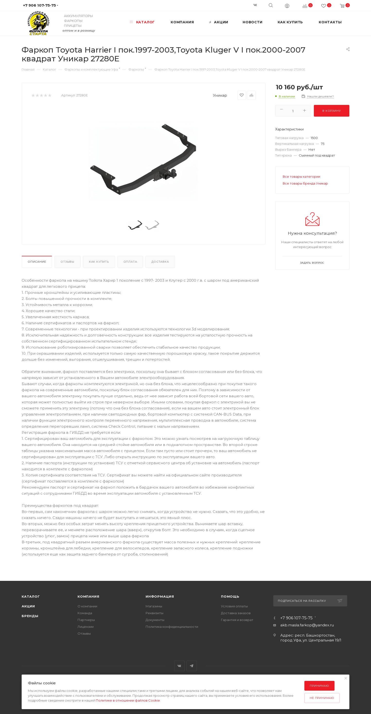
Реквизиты (154, 613)
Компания (88, 596)
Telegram (191, 666)
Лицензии (86, 627)
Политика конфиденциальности (172, 627)
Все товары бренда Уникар (305, 183)
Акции (28, 606)
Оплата (130, 261)
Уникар (220, 95)
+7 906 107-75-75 (296, 618)
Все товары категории (301, 176)
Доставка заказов (236, 613)
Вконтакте (179, 666)
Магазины (154, 606)
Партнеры (86, 620)
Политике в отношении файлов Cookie (128, 700)
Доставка (160, 261)
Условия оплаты (234, 606)
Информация (160, 596)
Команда (85, 613)
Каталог (31, 596)
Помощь (230, 596)
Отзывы (67, 261)
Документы (155, 620)
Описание (37, 261)
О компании (87, 606)
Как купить (99, 261)
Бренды (30, 616)
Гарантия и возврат (237, 620)
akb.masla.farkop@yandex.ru (307, 625)
